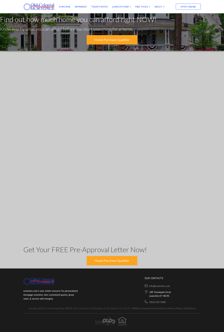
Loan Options (121, 6)
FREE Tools (142, 6)
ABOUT (159, 6)
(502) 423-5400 (157, 302)
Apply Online (188, 6)
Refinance (81, 6)
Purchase (64, 6)
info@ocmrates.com (159, 286)
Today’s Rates (99, 6)
